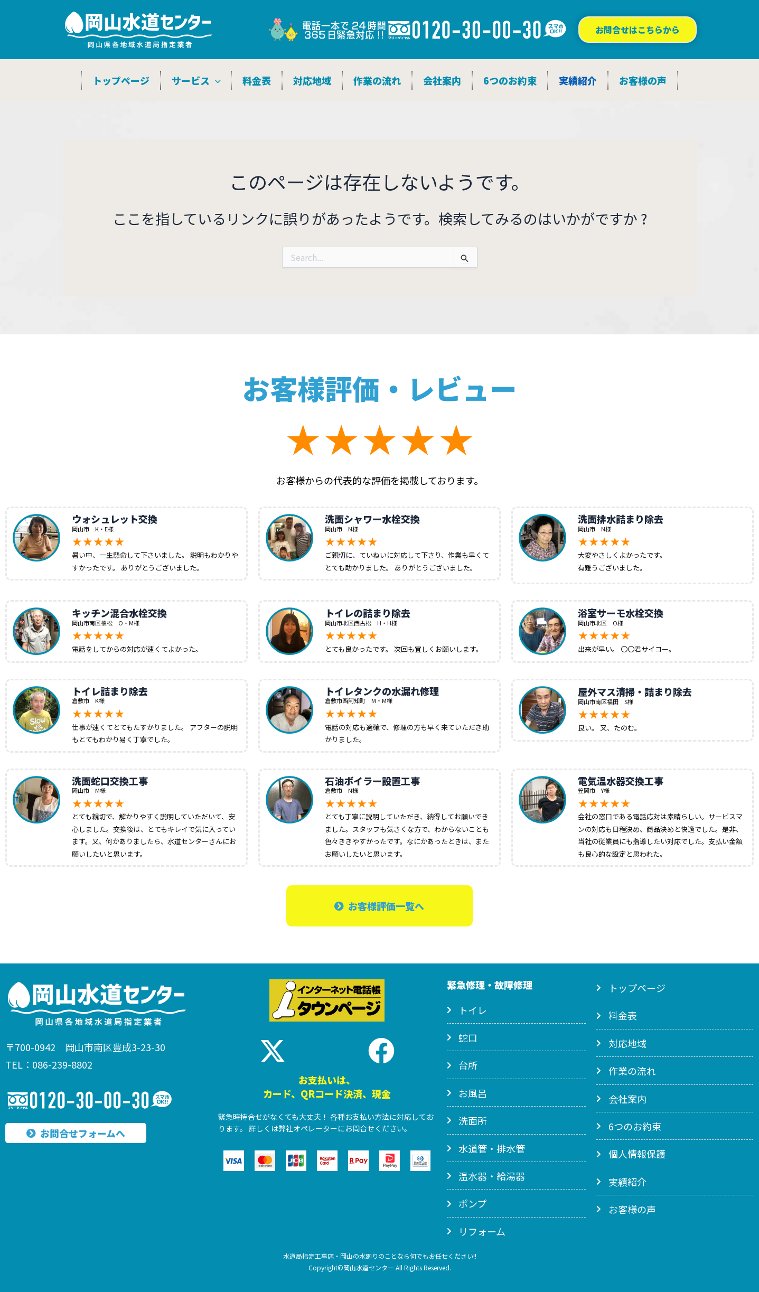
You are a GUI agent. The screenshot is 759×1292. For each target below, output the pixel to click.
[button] (637, 29)
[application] (215, 80)
